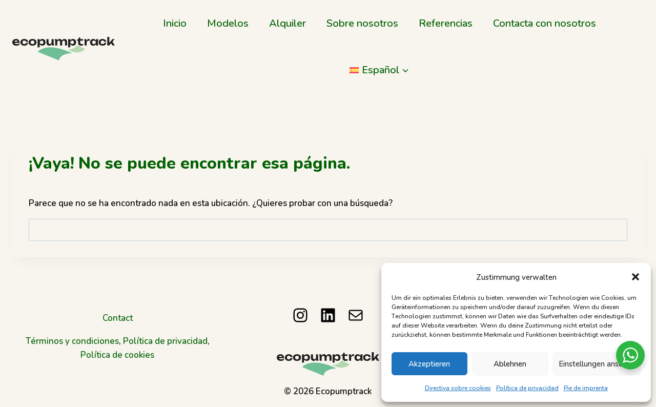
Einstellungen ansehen (597, 363)
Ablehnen (510, 363)
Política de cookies (117, 355)
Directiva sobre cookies (458, 388)
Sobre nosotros (362, 23)
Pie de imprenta (586, 388)
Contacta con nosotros (544, 23)
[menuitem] (379, 69)
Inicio (175, 23)
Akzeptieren (429, 363)
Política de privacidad (527, 388)
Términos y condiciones (72, 341)
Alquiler (287, 23)
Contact (117, 318)
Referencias (446, 23)
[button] (635, 277)
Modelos (228, 23)
